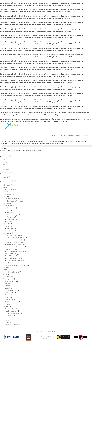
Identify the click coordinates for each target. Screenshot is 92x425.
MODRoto (6, 224)
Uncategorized (8, 279)
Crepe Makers (11, 208)
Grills (8, 210)
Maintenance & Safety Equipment (15, 265)
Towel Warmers (10, 256)
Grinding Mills (9, 315)
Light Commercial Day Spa (15, 240)
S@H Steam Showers (12, 249)
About (78, 136)
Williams (6, 288)
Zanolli (5, 306)
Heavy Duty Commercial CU (16, 238)
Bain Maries (9, 283)
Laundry (7, 226)
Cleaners (6, 185)
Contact (85, 136)
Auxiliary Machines (11, 311)
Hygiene (7, 277)
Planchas (10, 212)
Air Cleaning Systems (12, 272)
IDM (4, 192)
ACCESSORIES (9, 309)
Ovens (7, 322)
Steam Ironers (9, 189)
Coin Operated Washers (14, 201)
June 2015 (6, 177)
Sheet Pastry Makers (11, 325)
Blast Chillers (9, 293)
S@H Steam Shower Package (16, 251)
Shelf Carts (10, 231)
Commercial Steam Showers (14, 235)
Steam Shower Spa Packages (16, 244)
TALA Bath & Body (11, 254)
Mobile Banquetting (11, 302)
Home (54, 136)
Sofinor (5, 274)
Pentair (5, 263)
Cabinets (8, 295)
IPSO (5, 196)
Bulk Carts (10, 228)
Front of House (10, 299)
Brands (70, 136)
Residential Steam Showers (14, 242)
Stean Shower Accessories (15, 247)
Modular (8, 304)
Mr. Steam (6, 233)
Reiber (5, 270)
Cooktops (8, 286)
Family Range (9, 205)
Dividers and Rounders (12, 313)
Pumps (5, 267)
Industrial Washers (11, 199)
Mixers (7, 320)
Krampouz (6, 203)
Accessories (11, 217)
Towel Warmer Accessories (15, 260)
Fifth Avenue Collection (14, 258)
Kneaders (8, 318)
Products (62, 136)
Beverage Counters (11, 290)
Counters (8, 297)
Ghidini (5, 187)
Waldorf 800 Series (9, 281)
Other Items (10, 219)
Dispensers (8, 194)
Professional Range (11, 215)
